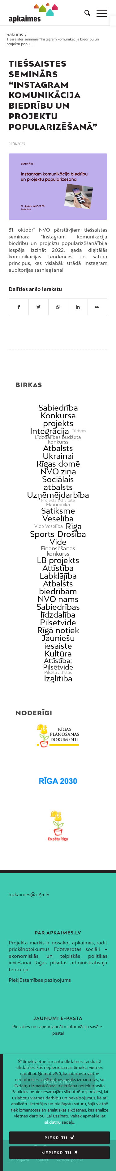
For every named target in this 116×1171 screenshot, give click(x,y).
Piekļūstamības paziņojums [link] (40, 980)
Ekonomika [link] (58, 504)
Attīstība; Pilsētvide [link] (58, 663)
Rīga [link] (74, 526)
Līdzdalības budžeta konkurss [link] (58, 439)
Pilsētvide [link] (58, 622)
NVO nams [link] (58, 599)
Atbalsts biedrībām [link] (58, 587)
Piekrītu (56, 1138)
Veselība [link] (58, 518)
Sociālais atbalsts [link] (58, 483)
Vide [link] (58, 542)
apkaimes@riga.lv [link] (29, 894)
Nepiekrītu (56, 1152)
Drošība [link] (71, 534)
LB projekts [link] (58, 560)
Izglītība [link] (58, 678)
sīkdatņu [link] (52, 1122)
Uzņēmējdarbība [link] (58, 495)
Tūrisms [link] (79, 431)
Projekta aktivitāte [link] (58, 500)
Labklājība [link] (58, 576)
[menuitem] (84, 12)
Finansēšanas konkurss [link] (58, 551)
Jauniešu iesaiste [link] (58, 642)
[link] (113, 21)
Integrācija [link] (49, 431)
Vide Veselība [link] (48, 526)
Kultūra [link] (58, 653)
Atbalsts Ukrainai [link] (58, 452)
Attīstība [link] (58, 568)
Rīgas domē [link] (58, 464)
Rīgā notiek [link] (58, 630)
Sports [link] (42, 534)
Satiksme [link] (58, 511)
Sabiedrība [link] (58, 407)
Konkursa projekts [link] (58, 419)
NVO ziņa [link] (58, 471)
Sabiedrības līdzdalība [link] (58, 610)
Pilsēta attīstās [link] (58, 672)
